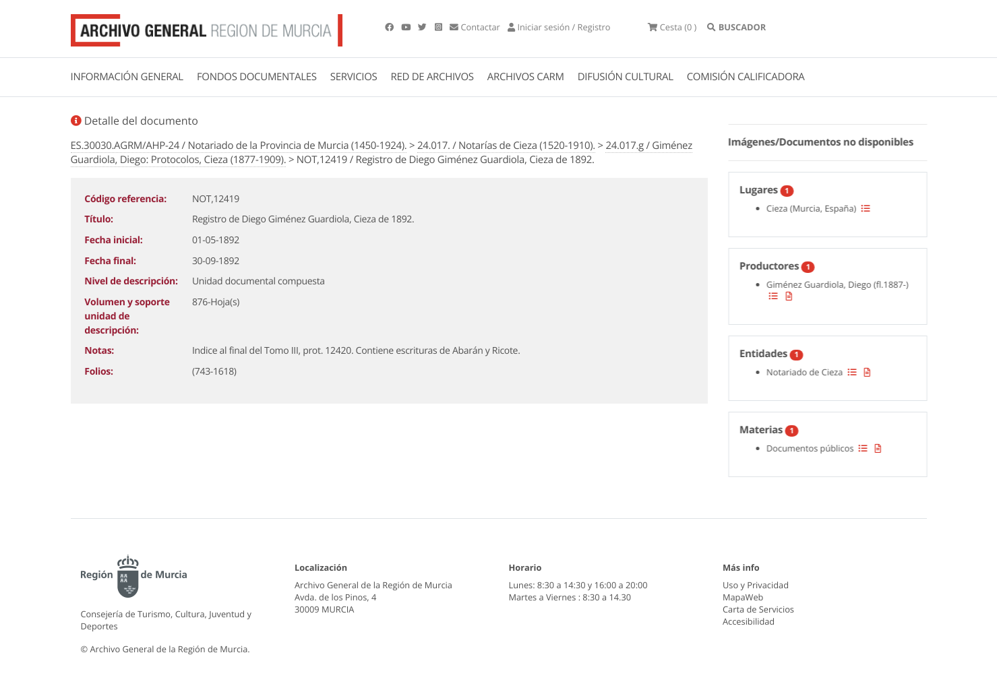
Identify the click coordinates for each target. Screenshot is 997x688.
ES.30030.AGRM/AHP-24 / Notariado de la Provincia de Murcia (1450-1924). (239, 145)
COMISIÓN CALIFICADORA (746, 77)
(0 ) (672, 27)
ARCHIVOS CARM (525, 77)
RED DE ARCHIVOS (432, 77)
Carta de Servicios (758, 609)
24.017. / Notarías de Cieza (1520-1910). (506, 145)
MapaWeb (743, 597)
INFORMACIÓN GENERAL (127, 77)
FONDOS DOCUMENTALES (257, 77)
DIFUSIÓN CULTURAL (625, 77)
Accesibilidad (749, 621)
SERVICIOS (353, 77)
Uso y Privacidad (756, 585)
